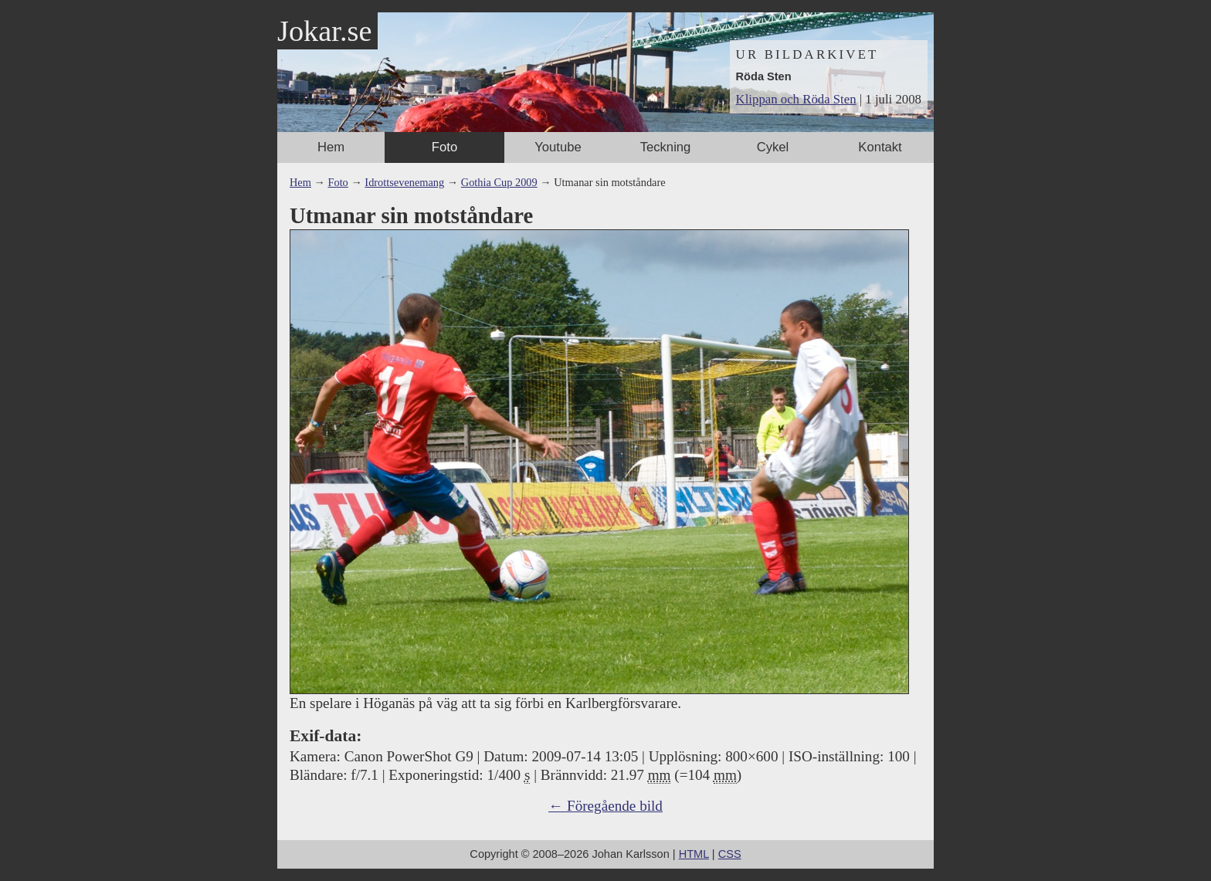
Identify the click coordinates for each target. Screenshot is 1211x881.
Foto (444, 147)
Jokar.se (324, 31)
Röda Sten (764, 76)
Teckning (665, 147)
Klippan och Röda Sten (796, 99)
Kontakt (879, 147)
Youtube (557, 147)
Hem (330, 147)
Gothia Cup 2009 (499, 182)
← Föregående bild (605, 806)
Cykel (773, 147)
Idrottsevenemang (404, 182)
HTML (694, 854)
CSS (729, 854)
